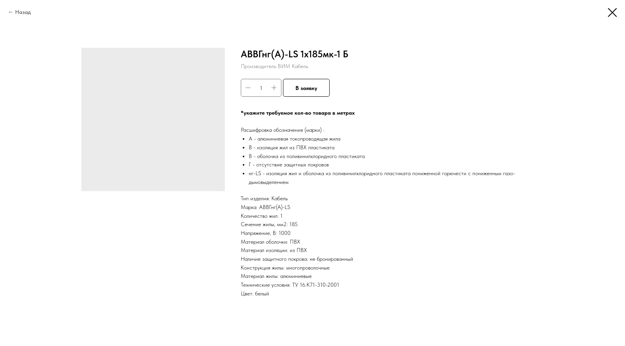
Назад (23, 12)
